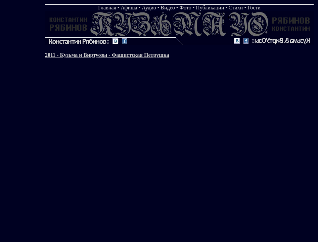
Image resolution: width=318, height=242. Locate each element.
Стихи (236, 7)
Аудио (149, 7)
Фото (185, 7)
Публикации (210, 7)
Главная (107, 7)
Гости (254, 7)
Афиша (129, 7)
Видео (168, 7)
